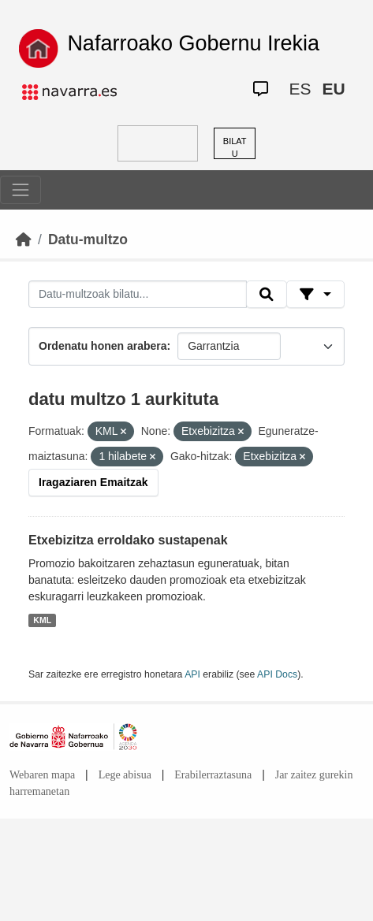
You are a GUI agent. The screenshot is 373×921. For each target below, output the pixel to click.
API (192, 674)
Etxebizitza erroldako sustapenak (128, 540)
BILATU (235, 147)
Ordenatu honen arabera (103, 346)
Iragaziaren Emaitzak (93, 482)
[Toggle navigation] (20, 190)
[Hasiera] (24, 239)
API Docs (277, 674)
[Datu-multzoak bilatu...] (137, 294)
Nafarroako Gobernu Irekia (193, 43)
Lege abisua (125, 775)
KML (42, 620)
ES (300, 89)
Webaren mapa (42, 775)
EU (333, 89)
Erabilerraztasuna (213, 775)
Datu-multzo (88, 239)
